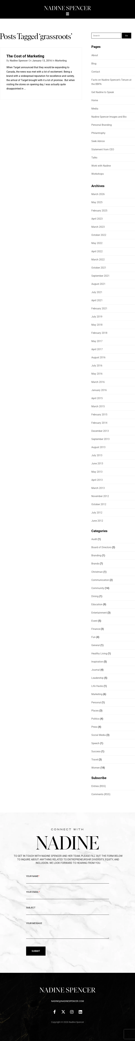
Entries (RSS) (98, 786)
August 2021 (98, 283)
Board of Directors (101, 547)
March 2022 (98, 259)
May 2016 (96, 373)
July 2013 (96, 455)
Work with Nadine (101, 165)
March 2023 (98, 226)
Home (94, 100)
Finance (95, 628)
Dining (95, 596)
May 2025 (96, 202)
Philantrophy (98, 133)
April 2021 (97, 300)
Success (96, 751)
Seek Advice (98, 141)
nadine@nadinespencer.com (67, 1001)
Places (95, 710)
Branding (96, 555)
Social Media (98, 735)
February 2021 (99, 308)
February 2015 (99, 414)
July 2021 (96, 292)
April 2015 (97, 398)
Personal (96, 702)
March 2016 (98, 382)
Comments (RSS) (100, 794)
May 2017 (96, 341)
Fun (93, 637)
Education (96, 604)
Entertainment (99, 612)
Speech (95, 743)
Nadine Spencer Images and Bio (109, 116)
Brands (95, 563)
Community (97, 588)
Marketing (61, 60)
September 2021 (100, 275)
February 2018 (99, 332)
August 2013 (98, 447)
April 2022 (97, 251)
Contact (95, 71)
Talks (94, 157)
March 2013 (98, 488)
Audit (94, 539)
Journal (95, 669)
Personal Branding (101, 124)
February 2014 (99, 422)
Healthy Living (99, 653)
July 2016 (96, 365)
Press (94, 726)
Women (95, 767)
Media (94, 108)
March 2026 (98, 194)
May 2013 (96, 471)
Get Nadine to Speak (102, 92)
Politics (95, 718)
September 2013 (100, 439)
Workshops (97, 173)
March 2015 (98, 406)
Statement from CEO (102, 149)
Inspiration (97, 661)
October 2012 (98, 504)
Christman (97, 571)
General (95, 645)
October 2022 (98, 235)
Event (94, 620)
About (94, 55)
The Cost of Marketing (25, 56)
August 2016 (98, 357)
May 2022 (96, 243)
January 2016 (99, 390)
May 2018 (96, 324)
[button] (67, 14)
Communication (100, 580)
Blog (93, 63)
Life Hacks (97, 686)
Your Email (67, 894)
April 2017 (97, 349)
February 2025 (99, 210)
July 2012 (96, 512)
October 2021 (98, 267)
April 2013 (97, 479)
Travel (94, 759)
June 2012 (97, 520)
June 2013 (97, 463)
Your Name (67, 878)
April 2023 (97, 218)
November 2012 (100, 496)
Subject (67, 910)
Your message (67, 932)
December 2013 (100, 430)
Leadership (97, 677)
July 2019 (96, 316)
